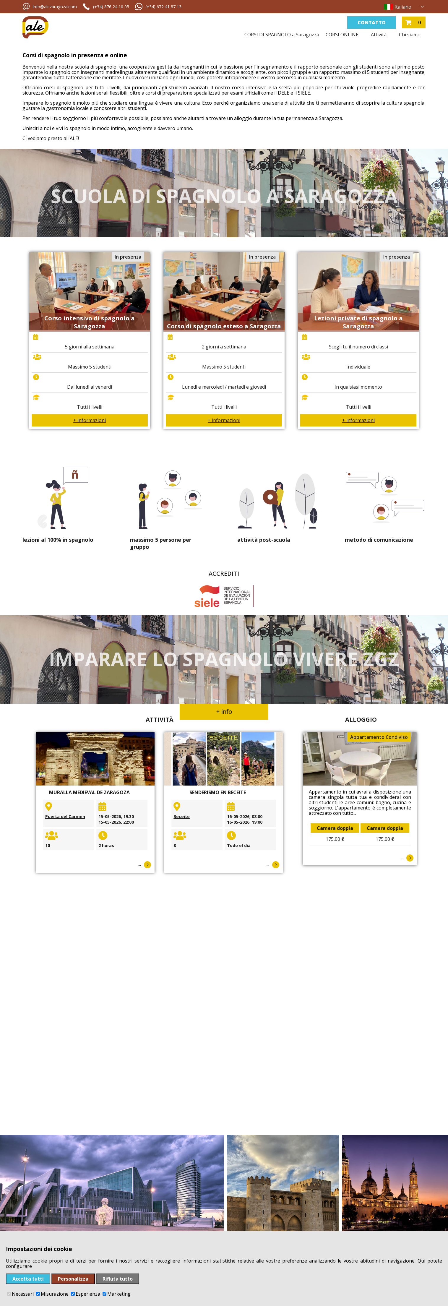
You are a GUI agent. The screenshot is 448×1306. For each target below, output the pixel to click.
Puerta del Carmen (65, 816)
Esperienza (85, 1294)
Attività (379, 34)
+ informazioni (89, 420)
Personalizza (73, 1279)
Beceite (181, 816)
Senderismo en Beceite (217, 792)
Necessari (20, 1294)
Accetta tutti (28, 1279)
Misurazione (52, 1294)
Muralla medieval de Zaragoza (89, 792)
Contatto (372, 22)
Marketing (117, 1294)
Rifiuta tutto (118, 1279)
